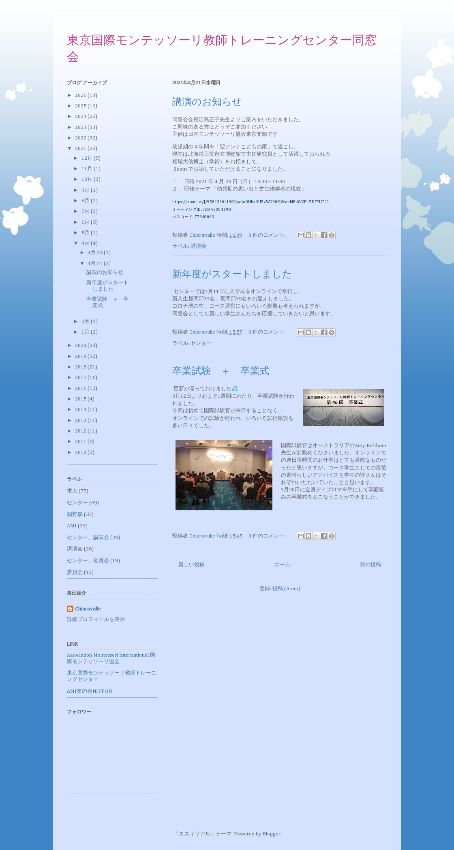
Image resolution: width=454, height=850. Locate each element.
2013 (81, 420)
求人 (72, 491)
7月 (86, 211)
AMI (72, 526)
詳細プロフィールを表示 (96, 619)
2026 (81, 95)
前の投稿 (370, 564)
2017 (81, 377)
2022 (81, 138)
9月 (86, 190)
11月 (87, 168)
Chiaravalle (88, 609)
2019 (81, 356)
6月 (86, 222)
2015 (81, 399)
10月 (87, 179)
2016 (81, 388)
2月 (86, 321)
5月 (86, 233)
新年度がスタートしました (232, 275)
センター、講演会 (88, 537)
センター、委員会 (88, 560)
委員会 (75, 572)
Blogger (271, 834)
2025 (81, 106)
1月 (86, 332)
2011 (81, 441)
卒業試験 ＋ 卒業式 (221, 372)
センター (201, 343)
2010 (81, 452)
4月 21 (96, 263)
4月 (86, 243)
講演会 (198, 246)
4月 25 (96, 252)
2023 (81, 127)
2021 (81, 148)
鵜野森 (75, 514)
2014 (81, 409)
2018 (81, 367)
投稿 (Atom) (286, 588)
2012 (81, 431)
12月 (87, 158)
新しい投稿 (191, 564)
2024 (81, 116)
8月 (86, 200)
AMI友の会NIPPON (89, 691)
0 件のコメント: (267, 235)
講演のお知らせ (207, 102)
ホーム (282, 564)
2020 (81, 345)
